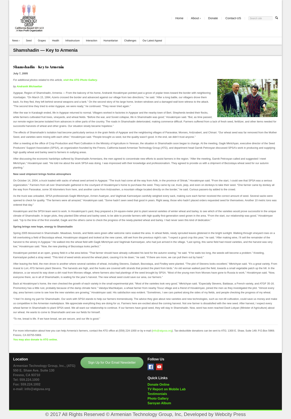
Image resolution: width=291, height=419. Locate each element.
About (195, 18)
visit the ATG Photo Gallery (80, 79)
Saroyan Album (159, 403)
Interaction (91, 40)
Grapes (42, 40)
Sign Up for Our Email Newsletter (112, 362)
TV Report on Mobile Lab (167, 389)
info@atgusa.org (162, 330)
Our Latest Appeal (152, 40)
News (15, 40)
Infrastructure (72, 40)
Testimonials (157, 394)
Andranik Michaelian (29, 86)
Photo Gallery (158, 398)
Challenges (130, 40)
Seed (29, 40)
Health (55, 40)
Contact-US (233, 18)
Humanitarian (110, 40)
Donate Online (158, 384)
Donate (213, 18)
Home (179, 18)
